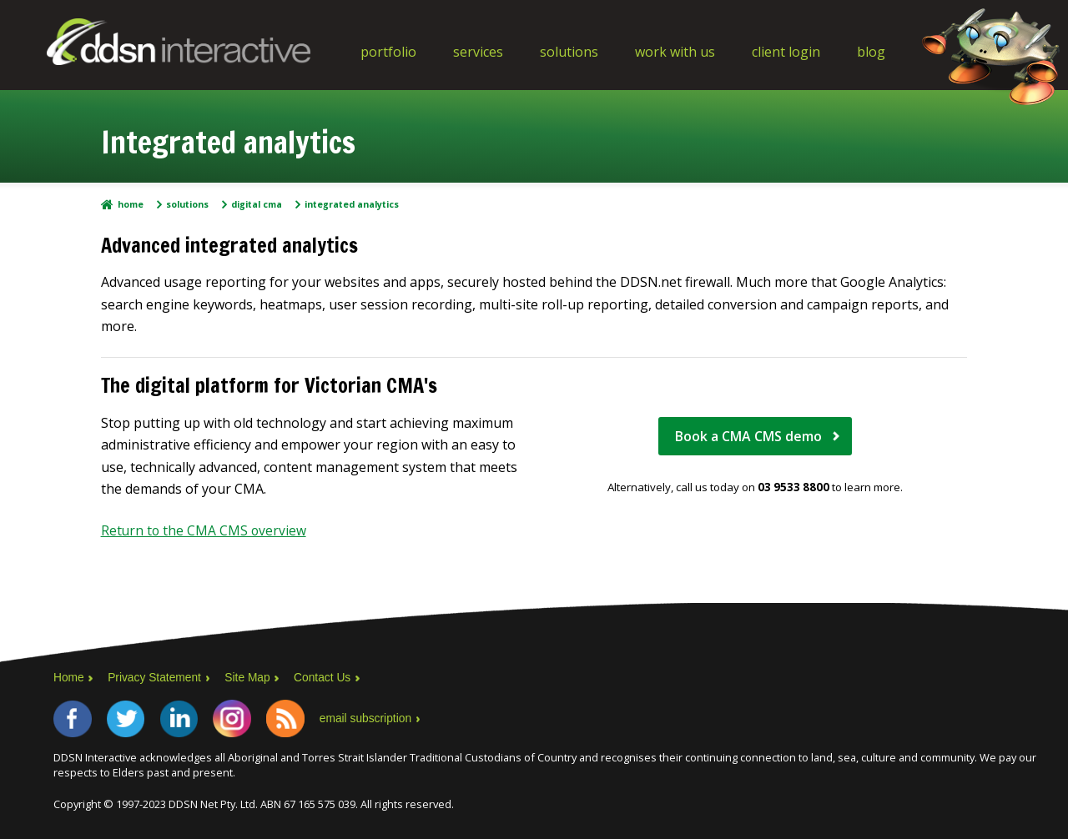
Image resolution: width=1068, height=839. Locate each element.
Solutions (569, 51)
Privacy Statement (156, 676)
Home (131, 204)
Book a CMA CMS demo (748, 436)
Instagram (239, 718)
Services (478, 51)
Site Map (250, 676)
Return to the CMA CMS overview (205, 530)
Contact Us (326, 676)
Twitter (128, 718)
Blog (871, 51)
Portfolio (388, 51)
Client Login (786, 51)
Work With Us (675, 51)
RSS (294, 718)
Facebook (73, 718)
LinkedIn (184, 718)
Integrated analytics (352, 204)
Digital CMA (256, 204)
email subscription (375, 718)
